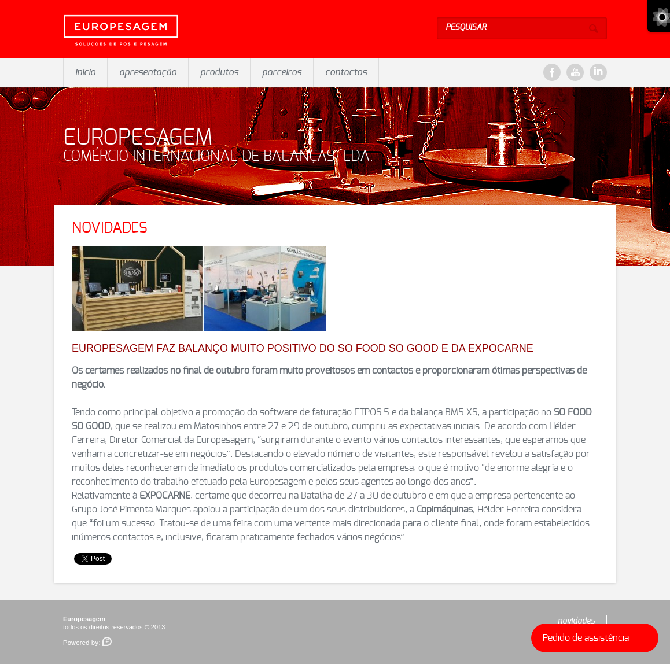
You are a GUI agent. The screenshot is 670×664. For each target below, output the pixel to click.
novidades (576, 621)
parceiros (281, 72)
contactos (346, 72)
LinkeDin (598, 72)
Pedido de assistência (597, 637)
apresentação (147, 72)
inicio (85, 72)
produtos (219, 72)
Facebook (552, 72)
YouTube (575, 72)
